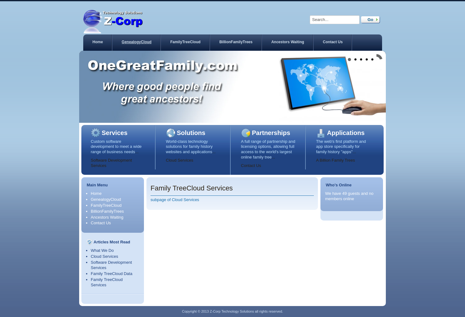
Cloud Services (179, 160)
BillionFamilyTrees (236, 42)
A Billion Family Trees (335, 160)
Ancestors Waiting (287, 42)
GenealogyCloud (136, 42)
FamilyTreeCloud (185, 42)
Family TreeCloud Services (192, 188)
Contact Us (333, 42)
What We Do (102, 250)
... (137, 151)
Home (98, 42)
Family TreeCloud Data (111, 273)
